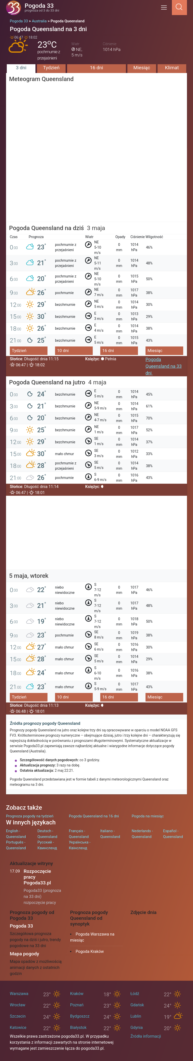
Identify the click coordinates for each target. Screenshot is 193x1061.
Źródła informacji (145, 1036)
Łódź (134, 993)
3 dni (21, 67)
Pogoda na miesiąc (148, 816)
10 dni (63, 350)
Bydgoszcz (79, 1016)
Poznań (76, 1005)
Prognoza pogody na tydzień (30, 816)
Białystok (78, 1027)
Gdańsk (137, 1005)
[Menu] (165, 9)
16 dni (96, 67)
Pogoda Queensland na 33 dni (164, 366)
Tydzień (51, 67)
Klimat (172, 67)
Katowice (18, 1027)
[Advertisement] (96, 187)
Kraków (76, 993)
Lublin (135, 1016)
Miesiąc (141, 67)
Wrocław (17, 1005)
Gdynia (136, 1027)
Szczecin (18, 1016)
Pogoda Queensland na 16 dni (94, 816)
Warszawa (19, 993)
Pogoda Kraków (90, 951)
